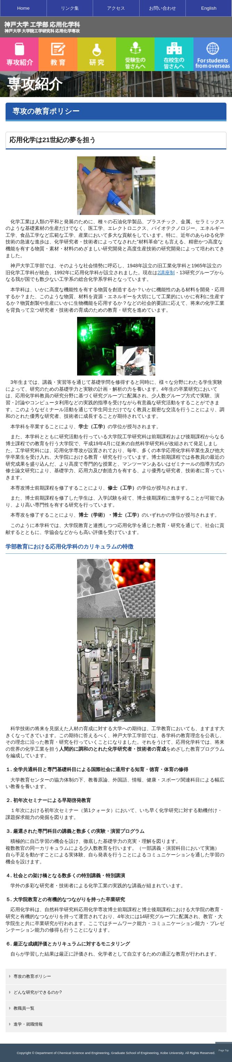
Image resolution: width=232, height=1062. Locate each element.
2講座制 (166, 272)
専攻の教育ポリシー (32, 976)
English (208, 8)
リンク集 (70, 8)
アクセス (116, 8)
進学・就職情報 (28, 1024)
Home (23, 8)
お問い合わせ (162, 8)
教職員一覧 (24, 1008)
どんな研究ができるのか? (38, 992)
